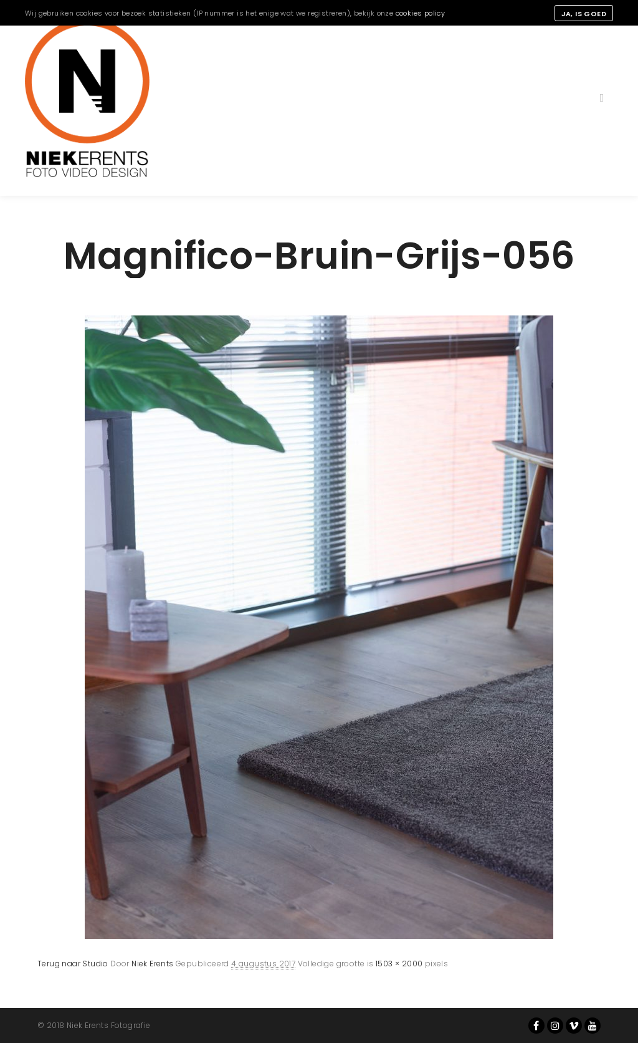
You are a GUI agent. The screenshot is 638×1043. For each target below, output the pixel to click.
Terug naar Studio (72, 963)
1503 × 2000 (399, 963)
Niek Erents (152, 963)
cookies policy (420, 13)
